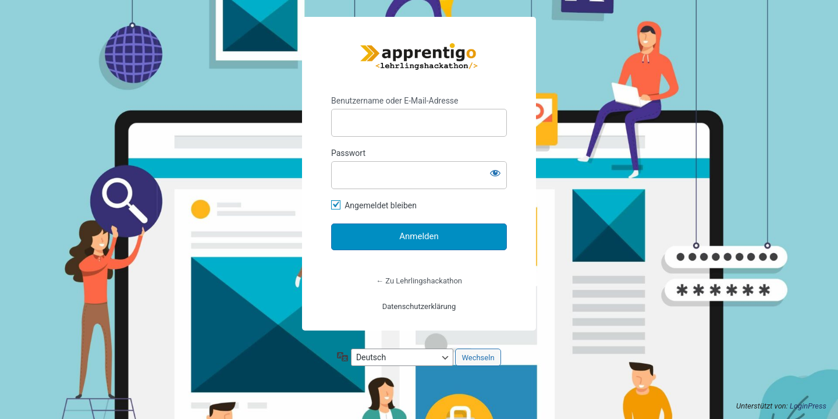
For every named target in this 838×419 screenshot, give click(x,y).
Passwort (348, 153)
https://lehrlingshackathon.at (419, 56)
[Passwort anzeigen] (495, 172)
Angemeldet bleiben (381, 205)
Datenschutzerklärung (419, 306)
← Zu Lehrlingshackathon (419, 280)
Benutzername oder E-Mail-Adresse (395, 100)
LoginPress (808, 406)
